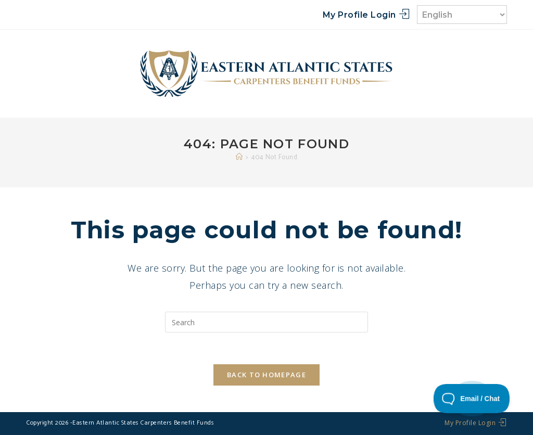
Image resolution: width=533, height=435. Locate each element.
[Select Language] (462, 14)
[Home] (239, 157)
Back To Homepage (266, 374)
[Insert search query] (266, 322)
